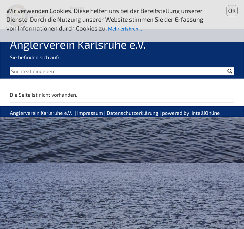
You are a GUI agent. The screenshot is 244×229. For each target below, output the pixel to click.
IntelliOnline (206, 113)
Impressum (90, 113)
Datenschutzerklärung (132, 113)
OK (232, 10)
